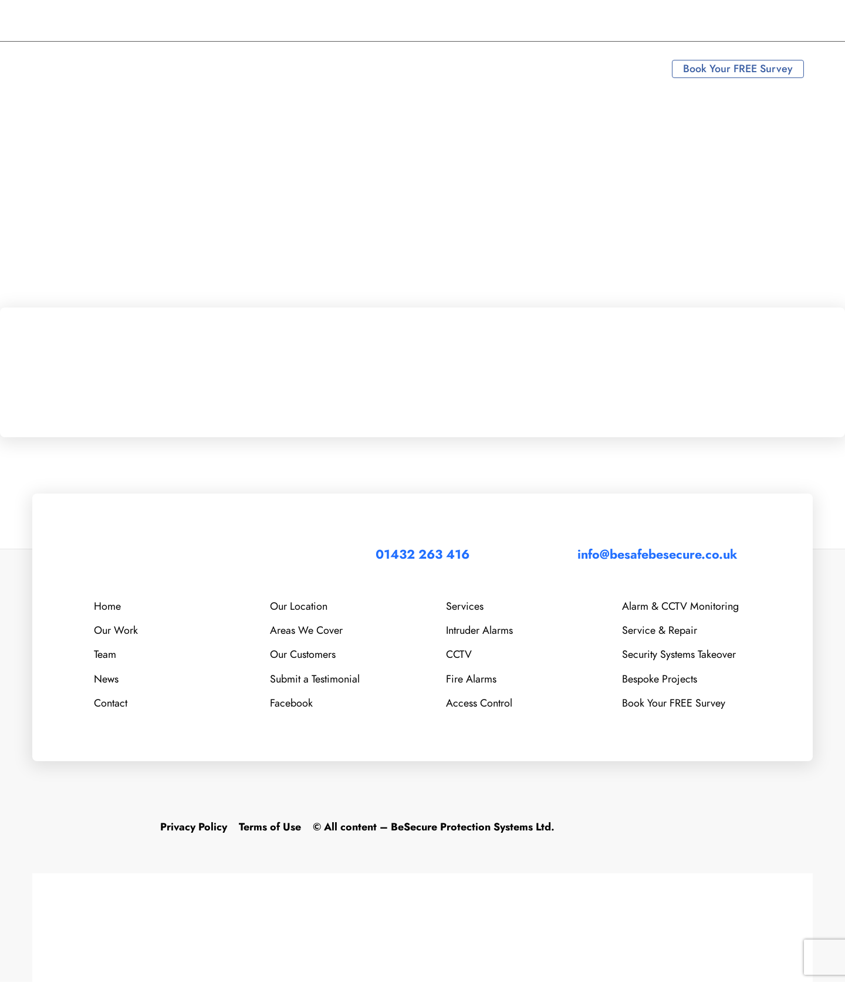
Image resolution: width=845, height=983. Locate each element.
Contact (110, 701)
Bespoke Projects (659, 677)
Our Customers (303, 653)
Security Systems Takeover (679, 653)
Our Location (298, 604)
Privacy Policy (193, 827)
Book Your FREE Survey (738, 68)
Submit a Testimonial (315, 677)
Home (107, 604)
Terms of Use (270, 827)
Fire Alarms (471, 677)
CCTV (459, 653)
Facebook (291, 701)
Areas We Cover (306, 628)
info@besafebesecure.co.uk (216, 20)
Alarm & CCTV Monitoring (680, 604)
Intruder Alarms (479, 628)
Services (465, 604)
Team (105, 653)
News (106, 677)
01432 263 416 (86, 20)
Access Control (479, 701)
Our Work (116, 628)
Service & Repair (659, 628)
